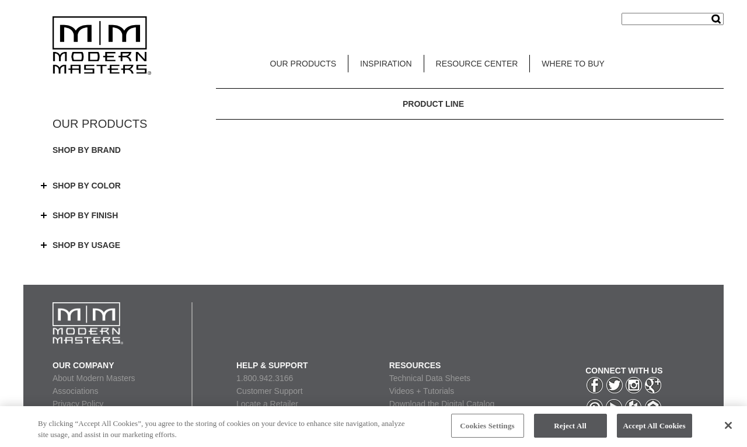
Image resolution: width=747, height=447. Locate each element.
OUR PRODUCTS (303, 63)
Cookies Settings (487, 429)
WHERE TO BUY (573, 63)
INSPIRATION (385, 63)
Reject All (570, 429)
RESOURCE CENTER (477, 63)
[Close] (728, 429)
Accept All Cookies (654, 429)
